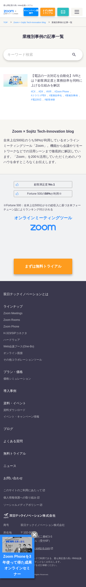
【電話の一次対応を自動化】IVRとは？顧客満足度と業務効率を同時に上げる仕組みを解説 (56, 80)
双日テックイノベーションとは (25, 294)
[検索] (74, 54)
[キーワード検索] (43, 54)
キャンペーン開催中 (31, 11)
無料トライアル (14, 453)
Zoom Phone (62, 91)
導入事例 (9, 391)
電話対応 (37, 99)
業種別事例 (72, 95)
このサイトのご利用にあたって (22, 490)
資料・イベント (14, 403)
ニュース (9, 466)
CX (34, 91)
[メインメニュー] (77, 12)
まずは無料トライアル (48, 11)
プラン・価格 (13, 372)
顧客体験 (50, 99)
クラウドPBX (39, 95)
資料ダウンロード (14, 410)
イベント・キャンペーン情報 (21, 416)
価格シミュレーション (17, 378)
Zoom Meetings (12, 313)
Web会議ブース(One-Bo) (18, 346)
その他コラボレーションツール (22, 359)
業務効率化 (56, 95)
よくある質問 (13, 441)
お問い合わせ (13, 478)
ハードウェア (11, 339)
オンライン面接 (13, 353)
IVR (49, 91)
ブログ (8, 429)
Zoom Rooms (11, 320)
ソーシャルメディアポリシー (21, 505)
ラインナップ (13, 306)
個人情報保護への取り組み (19, 497)
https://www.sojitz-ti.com (35, 548)
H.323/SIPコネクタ (15, 333)
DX (41, 91)
